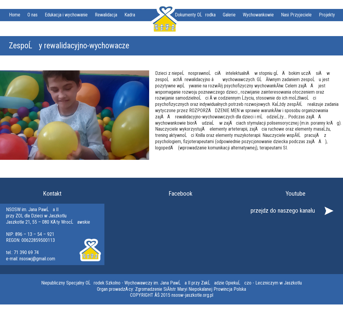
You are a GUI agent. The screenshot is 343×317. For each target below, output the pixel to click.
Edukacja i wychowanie (66, 15)
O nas (32, 15)
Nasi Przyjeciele (296, 15)
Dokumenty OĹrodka (195, 15)
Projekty (327, 15)
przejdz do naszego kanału (283, 210)
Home (14, 15)
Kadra (129, 15)
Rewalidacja (106, 15)
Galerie (229, 15)
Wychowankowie (258, 15)
